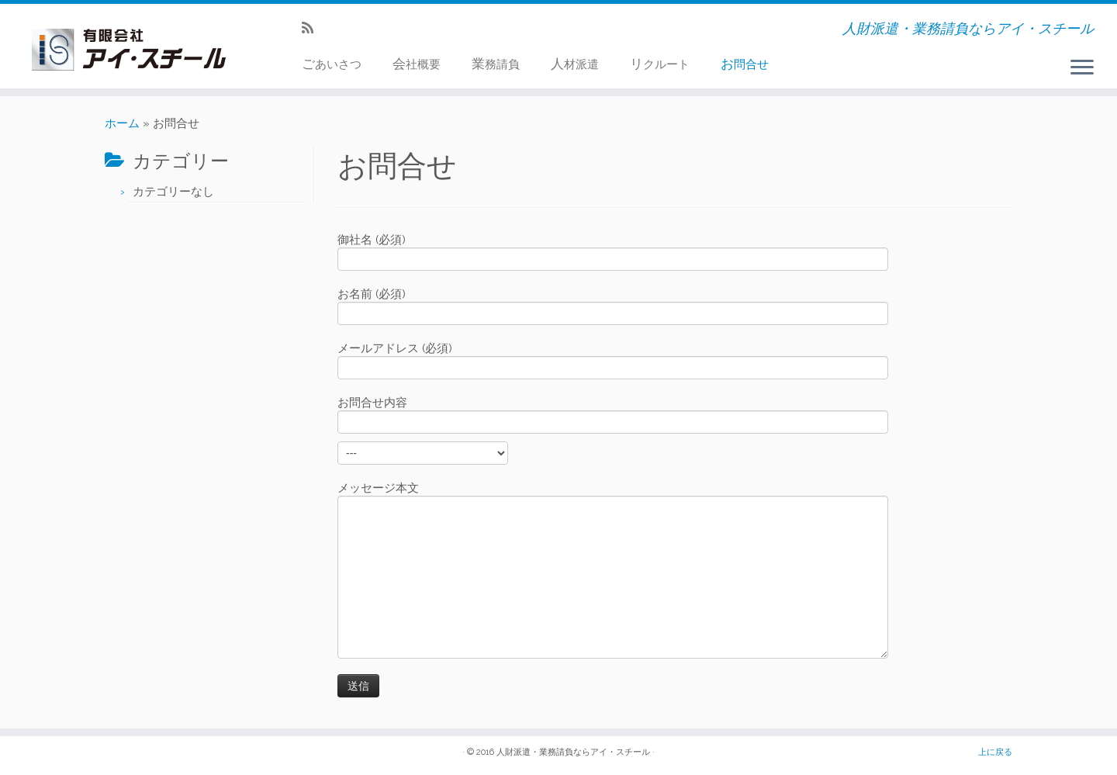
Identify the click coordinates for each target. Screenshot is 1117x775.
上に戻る (995, 752)
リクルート (660, 63)
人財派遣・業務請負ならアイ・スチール (573, 752)
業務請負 (496, 63)
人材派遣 (575, 63)
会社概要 (417, 63)
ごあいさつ (331, 63)
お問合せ (745, 63)
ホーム (122, 123)
